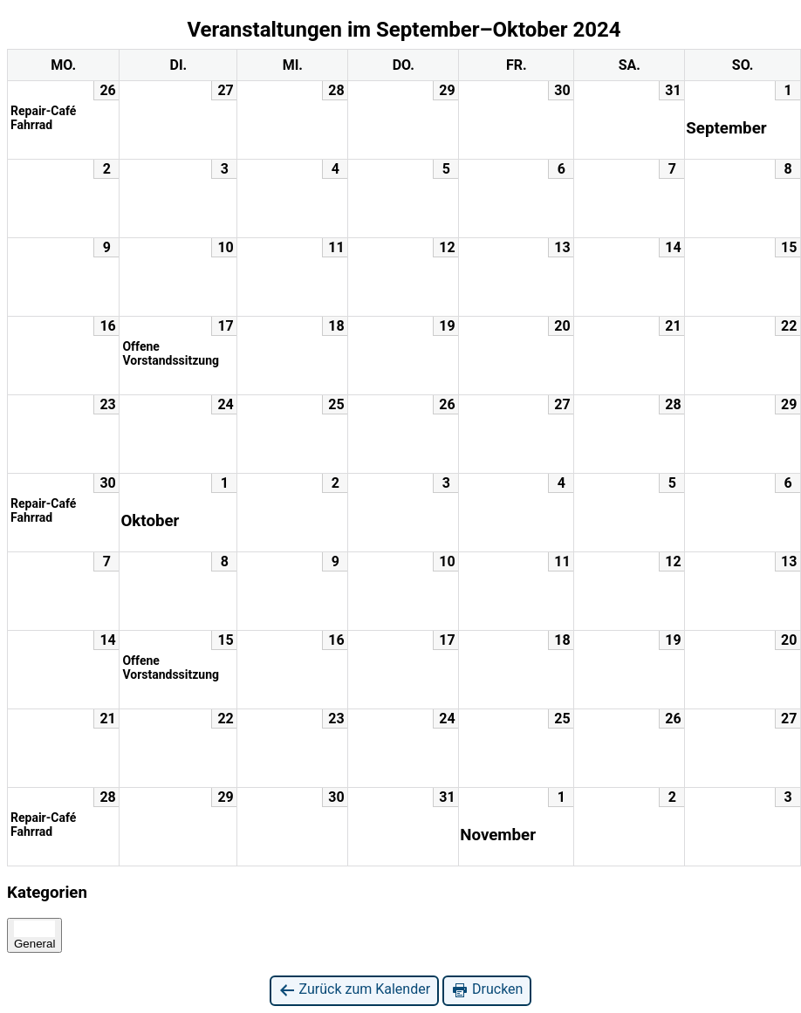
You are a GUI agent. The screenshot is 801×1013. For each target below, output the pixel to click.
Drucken (487, 990)
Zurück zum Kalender (354, 990)
